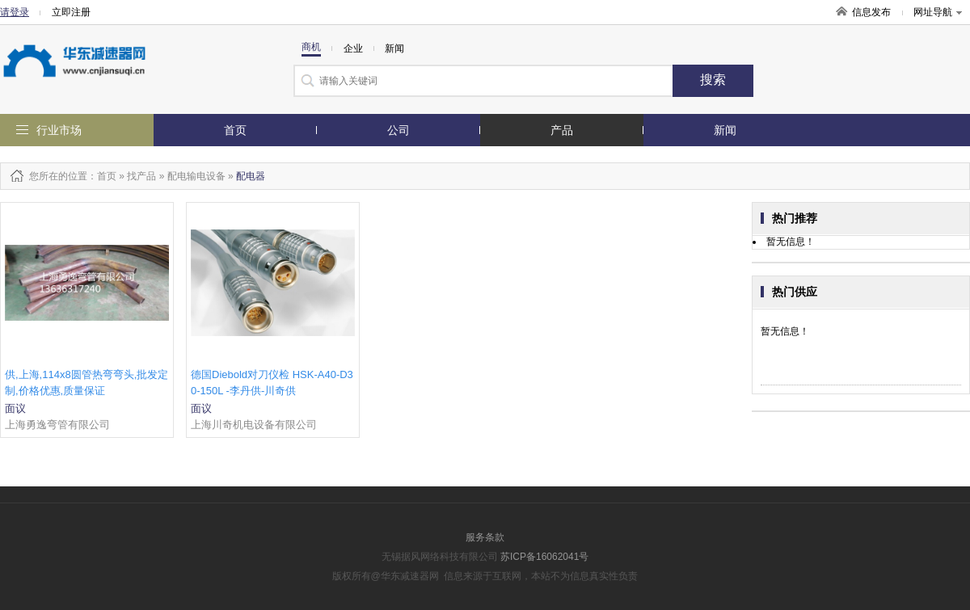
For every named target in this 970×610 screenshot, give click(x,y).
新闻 (725, 130)
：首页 (101, 176)
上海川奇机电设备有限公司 (254, 425)
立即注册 (71, 12)
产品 (561, 130)
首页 (235, 130)
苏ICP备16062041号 (544, 556)
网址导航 (937, 12)
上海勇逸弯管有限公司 (57, 425)
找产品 (141, 176)
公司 (398, 130)
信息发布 (871, 12)
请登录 (14, 12)
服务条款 (485, 537)
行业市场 (59, 130)
